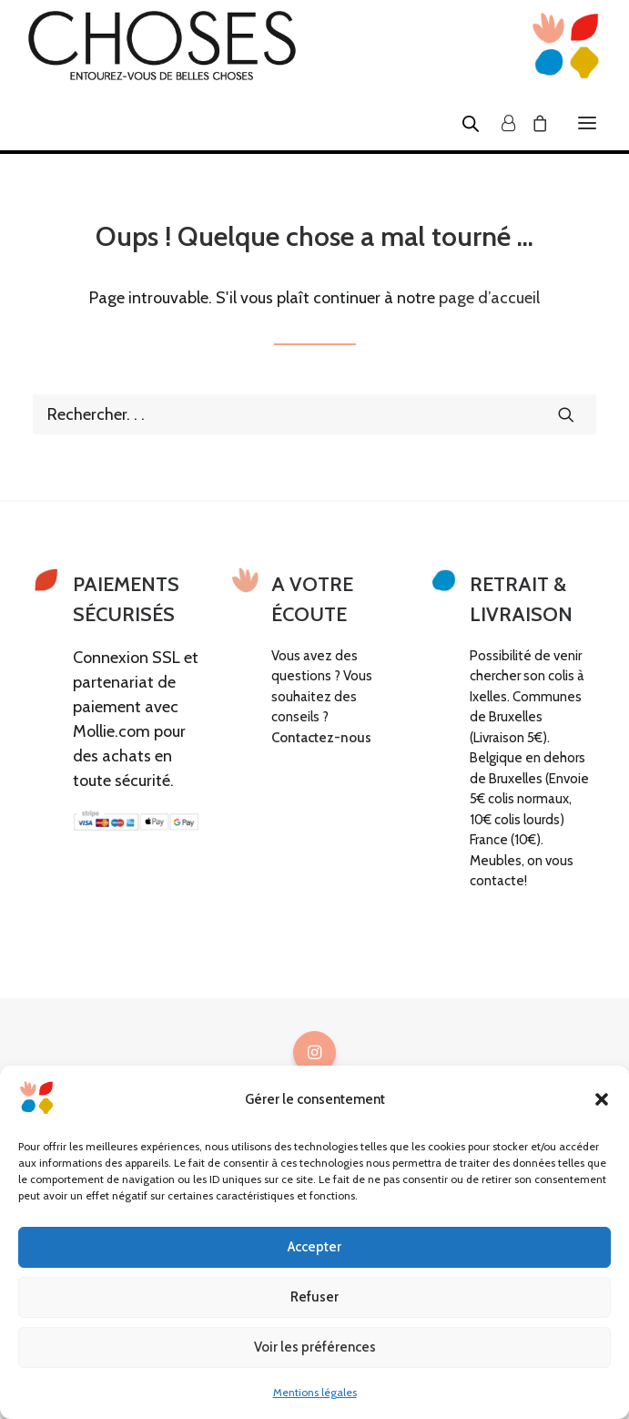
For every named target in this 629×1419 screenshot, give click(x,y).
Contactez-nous (321, 738)
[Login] (500, 123)
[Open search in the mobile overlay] (462, 123)
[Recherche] (314, 414)
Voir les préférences (315, 1347)
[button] (602, 1099)
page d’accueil (489, 298)
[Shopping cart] (531, 123)
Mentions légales (315, 1392)
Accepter (314, 1247)
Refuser (314, 1297)
